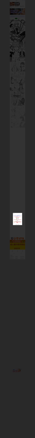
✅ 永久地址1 (17, 218)
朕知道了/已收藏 (17, 224)
